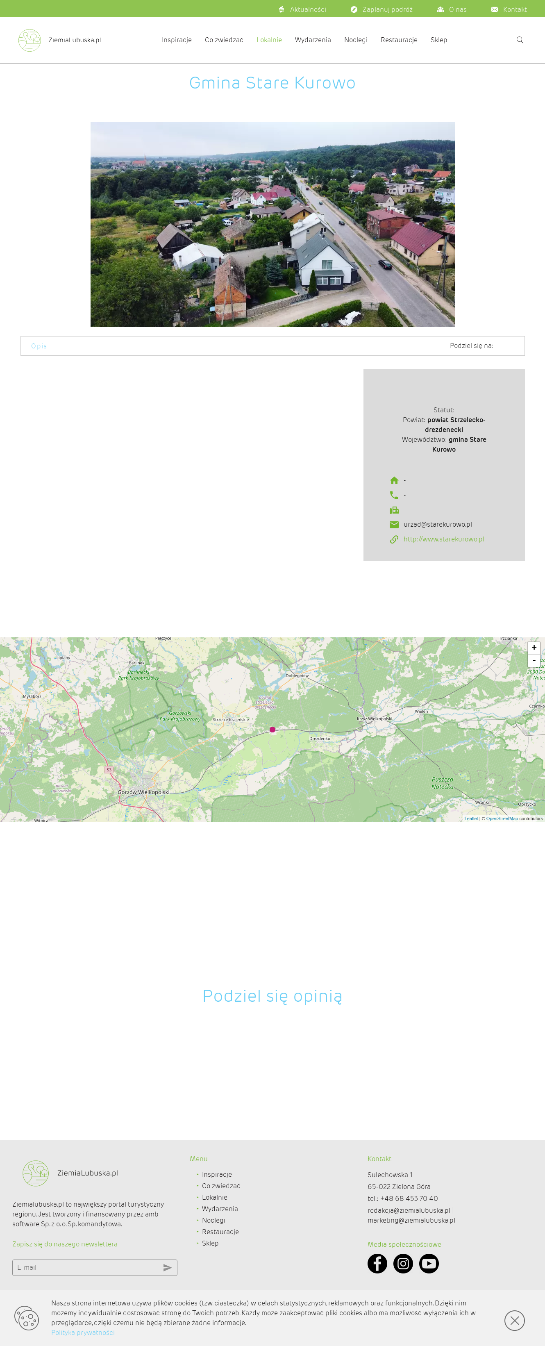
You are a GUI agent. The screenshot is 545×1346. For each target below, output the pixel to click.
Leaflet (471, 993)
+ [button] (534, 823)
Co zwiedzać (224, 40)
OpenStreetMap (502, 993)
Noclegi (356, 40)
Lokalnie (269, 40)
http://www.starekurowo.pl (444, 579)
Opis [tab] (39, 346)
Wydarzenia (313, 40)
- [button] (534, 836)
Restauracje (399, 40)
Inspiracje (177, 40)
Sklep (439, 40)
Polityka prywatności (83, 1332)
